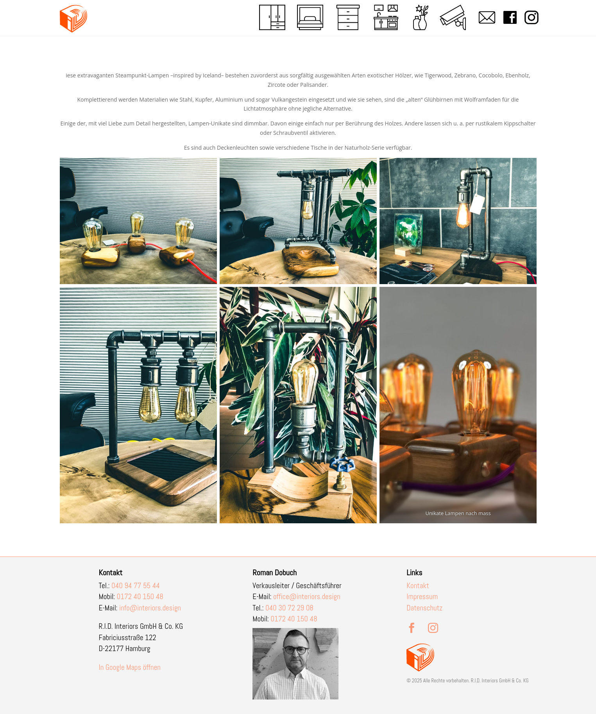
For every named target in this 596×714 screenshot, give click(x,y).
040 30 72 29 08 (289, 608)
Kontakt (417, 586)
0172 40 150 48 (139, 596)
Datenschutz (424, 608)
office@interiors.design (306, 596)
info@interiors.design (150, 608)
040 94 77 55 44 (135, 586)
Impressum (422, 596)
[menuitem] (272, 17)
